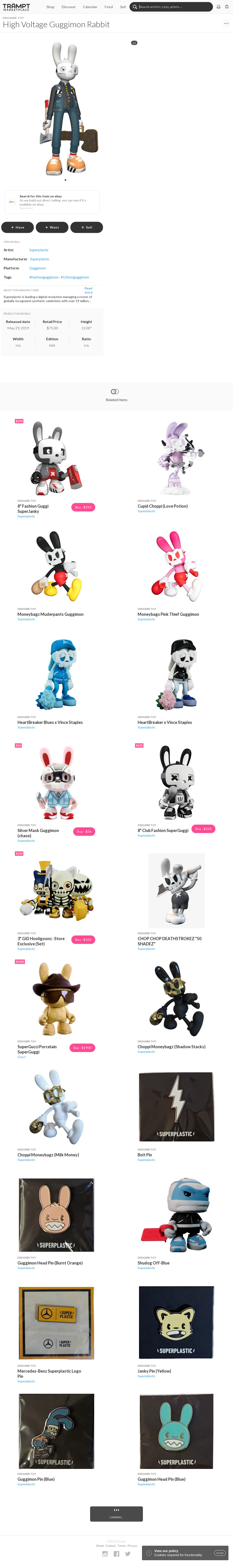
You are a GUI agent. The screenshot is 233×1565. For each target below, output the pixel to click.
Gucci (22, 1057)
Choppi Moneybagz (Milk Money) (48, 1154)
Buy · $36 (84, 831)
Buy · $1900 (82, 1048)
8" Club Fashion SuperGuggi (163, 830)
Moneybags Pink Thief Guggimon (168, 614)
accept (220, 1553)
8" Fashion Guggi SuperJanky (33, 509)
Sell (123, 7)
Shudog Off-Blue (154, 1262)
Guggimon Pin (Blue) (36, 1479)
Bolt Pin (145, 1154)
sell (86, 227)
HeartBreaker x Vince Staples (165, 722)
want (52, 227)
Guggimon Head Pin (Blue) (161, 1479)
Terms (121, 1546)
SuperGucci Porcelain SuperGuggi (37, 1049)
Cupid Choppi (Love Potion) (163, 506)
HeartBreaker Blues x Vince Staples (50, 722)
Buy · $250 (83, 507)
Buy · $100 (83, 940)
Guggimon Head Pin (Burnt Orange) (50, 1262)
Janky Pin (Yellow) (154, 1371)
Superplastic (26, 516)
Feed (109, 7)
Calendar (90, 7)
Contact (111, 1546)
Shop (50, 7)
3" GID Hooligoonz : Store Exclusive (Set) (41, 941)
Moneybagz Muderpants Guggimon (51, 614)
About (100, 1546)
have (17, 227)
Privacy (132, 1546)
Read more (89, 290)
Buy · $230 (203, 829)
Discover (69, 7)
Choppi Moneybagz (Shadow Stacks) (171, 1046)
